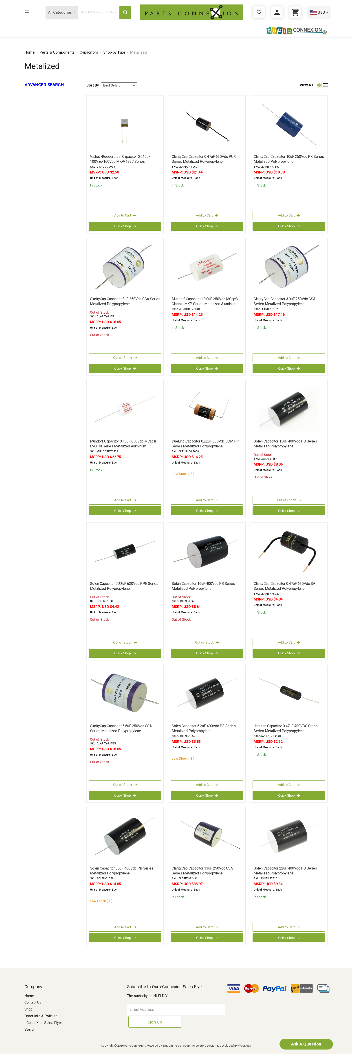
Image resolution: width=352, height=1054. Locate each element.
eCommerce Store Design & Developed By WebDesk (217, 1045)
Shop (28, 1009)
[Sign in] (277, 12)
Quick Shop (125, 226)
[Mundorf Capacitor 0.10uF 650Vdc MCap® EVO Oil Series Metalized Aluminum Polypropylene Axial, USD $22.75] (125, 409)
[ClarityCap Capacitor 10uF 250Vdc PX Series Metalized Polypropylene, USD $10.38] (289, 124)
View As (306, 85)
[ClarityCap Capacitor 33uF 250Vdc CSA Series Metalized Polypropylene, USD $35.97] (207, 836)
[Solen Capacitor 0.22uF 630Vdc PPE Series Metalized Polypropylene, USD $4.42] (125, 551)
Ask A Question (304, 1044)
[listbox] (119, 85)
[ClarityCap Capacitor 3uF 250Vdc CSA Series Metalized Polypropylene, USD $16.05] (125, 267)
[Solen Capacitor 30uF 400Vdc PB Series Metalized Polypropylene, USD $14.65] (125, 836)
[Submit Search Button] (125, 12)
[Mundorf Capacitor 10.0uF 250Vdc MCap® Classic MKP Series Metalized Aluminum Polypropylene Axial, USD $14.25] (207, 267)
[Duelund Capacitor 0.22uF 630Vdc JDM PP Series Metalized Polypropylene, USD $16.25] (207, 409)
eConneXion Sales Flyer (43, 1023)
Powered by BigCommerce (164, 1045)
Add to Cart (125, 215)
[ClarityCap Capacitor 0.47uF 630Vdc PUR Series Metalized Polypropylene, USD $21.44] (207, 124)
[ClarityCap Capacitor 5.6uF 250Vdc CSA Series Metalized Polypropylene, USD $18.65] (125, 694)
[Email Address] (161, 1009)
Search (29, 1029)
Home (29, 996)
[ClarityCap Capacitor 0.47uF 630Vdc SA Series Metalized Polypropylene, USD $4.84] (289, 551)
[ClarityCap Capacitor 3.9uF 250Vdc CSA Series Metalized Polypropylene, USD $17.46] (289, 267)
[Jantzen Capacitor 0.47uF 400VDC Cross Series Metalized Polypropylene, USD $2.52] (289, 694)
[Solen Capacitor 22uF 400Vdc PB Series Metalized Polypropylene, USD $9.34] (289, 836)
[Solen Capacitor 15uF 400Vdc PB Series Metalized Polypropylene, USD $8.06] (289, 409)
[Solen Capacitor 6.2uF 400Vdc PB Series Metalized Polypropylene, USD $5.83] (207, 694)
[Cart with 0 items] (295, 12)
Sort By (92, 85)
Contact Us (33, 1002)
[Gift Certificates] (259, 12)
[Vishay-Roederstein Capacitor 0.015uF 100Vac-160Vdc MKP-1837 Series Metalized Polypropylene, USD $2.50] (125, 124)
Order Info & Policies (40, 1016)
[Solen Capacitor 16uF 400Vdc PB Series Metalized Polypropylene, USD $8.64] (207, 551)
